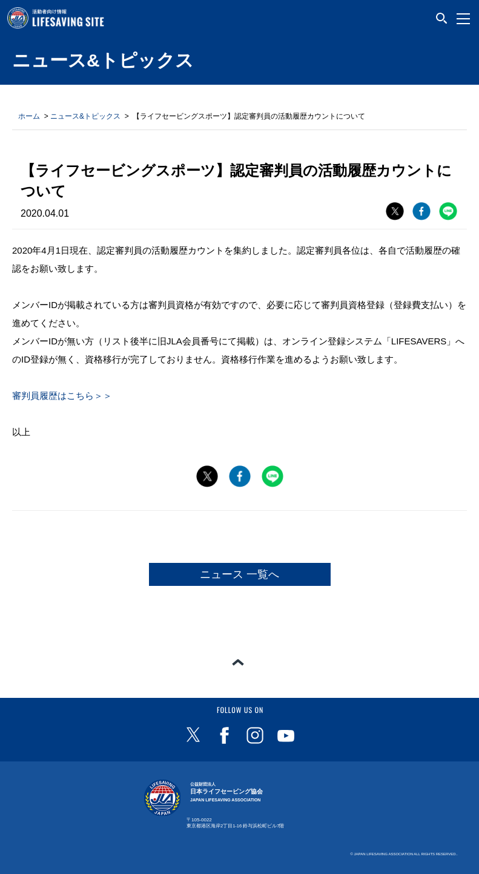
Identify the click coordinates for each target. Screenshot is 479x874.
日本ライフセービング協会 (226, 792)
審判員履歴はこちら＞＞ (62, 395)
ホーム (29, 116)
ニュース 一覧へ (239, 574)
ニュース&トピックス (85, 116)
